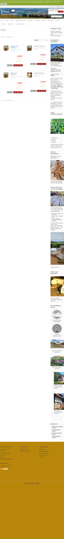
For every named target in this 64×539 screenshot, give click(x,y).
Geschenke (10, 24)
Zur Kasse (60, 11)
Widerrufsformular (4, 449)
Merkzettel (9, 65)
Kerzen (11, 36)
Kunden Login (60, 6)
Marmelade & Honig (21, 20)
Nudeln (43, 20)
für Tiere (58, 20)
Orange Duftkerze (39, 46)
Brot (2, 20)
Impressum (3, 455)
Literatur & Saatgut (20, 24)
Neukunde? (52, 6)
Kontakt (2, 451)
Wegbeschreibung (24, 449)
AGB (1, 457)
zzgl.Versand (19, 59)
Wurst (7, 20)
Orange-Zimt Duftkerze (14, 46)
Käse (12, 20)
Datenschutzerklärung (55, 2)
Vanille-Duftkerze (39, 73)
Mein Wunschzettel (43, 451)
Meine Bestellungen (44, 453)
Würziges (30, 20)
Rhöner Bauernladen (25, 451)
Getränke (37, 20)
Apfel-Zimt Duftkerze (13, 73)
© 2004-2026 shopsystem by (32, 482)
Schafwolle (50, 20)
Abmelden (41, 457)
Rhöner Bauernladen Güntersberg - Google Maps (57, 87)
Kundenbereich (43, 446)
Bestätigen (3, 4)
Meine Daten (42, 449)
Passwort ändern (43, 455)
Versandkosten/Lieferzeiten (6, 458)
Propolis (3, 24)
